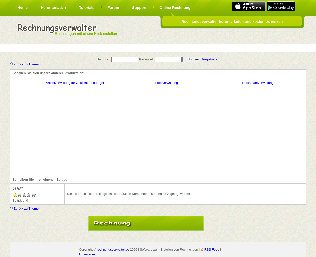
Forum (113, 7)
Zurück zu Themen (25, 64)
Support (139, 7)
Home (23, 7)
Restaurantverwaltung (257, 83)
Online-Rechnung (174, 7)
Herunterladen (53, 7)
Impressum (87, 254)
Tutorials (86, 7)
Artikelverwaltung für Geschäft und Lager (75, 83)
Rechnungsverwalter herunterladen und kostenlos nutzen (232, 21)
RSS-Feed (211, 249)
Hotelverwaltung (166, 83)
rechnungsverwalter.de (113, 249)
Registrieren (210, 59)
